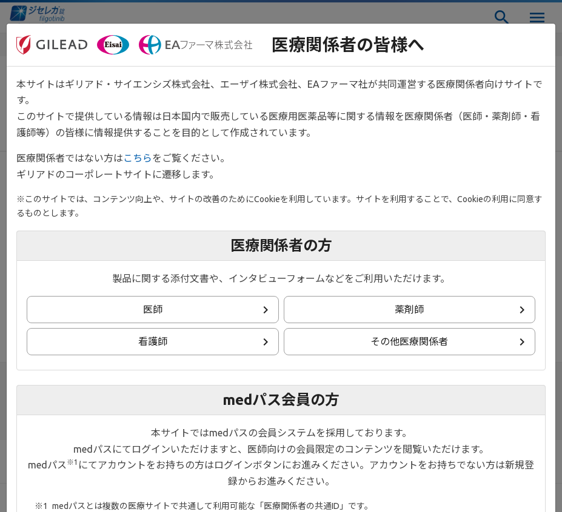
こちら (137, 158)
